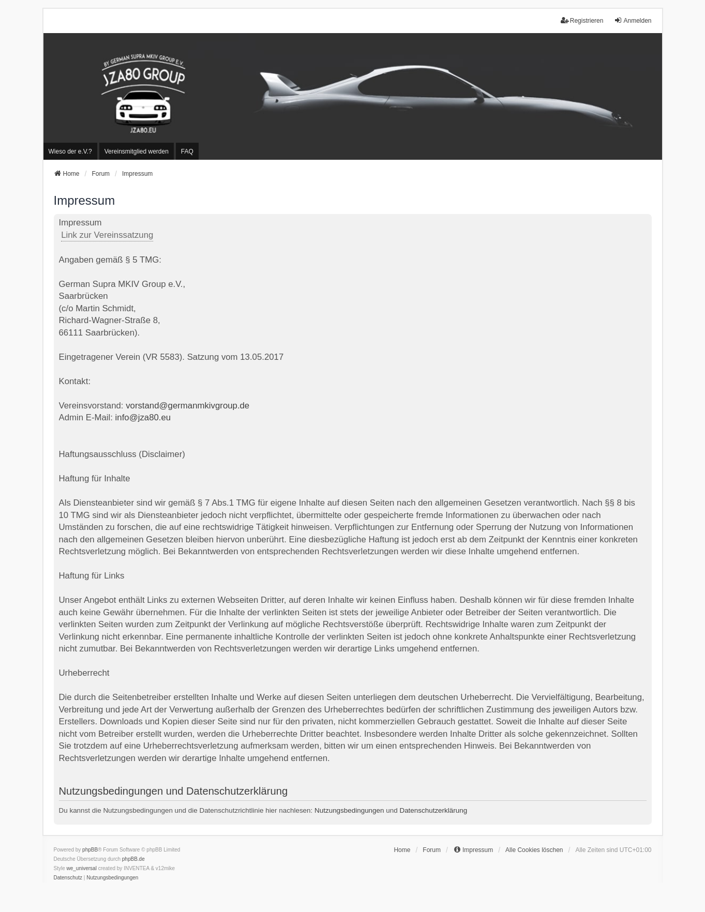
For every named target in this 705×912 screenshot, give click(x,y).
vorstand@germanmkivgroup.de (187, 406)
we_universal (82, 868)
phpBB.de (133, 859)
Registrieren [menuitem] (582, 20)
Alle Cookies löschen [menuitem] (534, 850)
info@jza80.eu (143, 417)
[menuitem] (70, 151)
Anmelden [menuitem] (632, 20)
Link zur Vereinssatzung (107, 235)
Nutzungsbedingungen (349, 810)
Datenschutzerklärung (433, 810)
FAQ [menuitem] (187, 151)
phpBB (90, 850)
